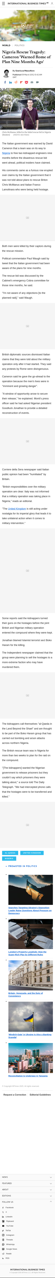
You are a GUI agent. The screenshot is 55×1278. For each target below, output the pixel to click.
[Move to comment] (37, 82)
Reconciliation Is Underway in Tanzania (28, 1076)
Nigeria (6, 153)
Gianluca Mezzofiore (24, 70)
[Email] (31, 82)
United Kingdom (17, 508)
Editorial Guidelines (40, 1095)
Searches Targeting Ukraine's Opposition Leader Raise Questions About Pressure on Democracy (30, 910)
